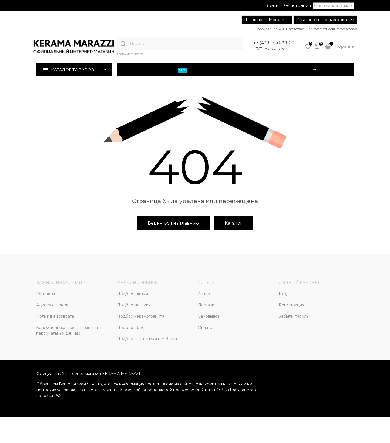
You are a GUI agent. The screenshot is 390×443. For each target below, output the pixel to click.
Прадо (138, 54)
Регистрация (296, 5)
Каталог (233, 223)
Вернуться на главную (173, 223)
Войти (271, 5)
